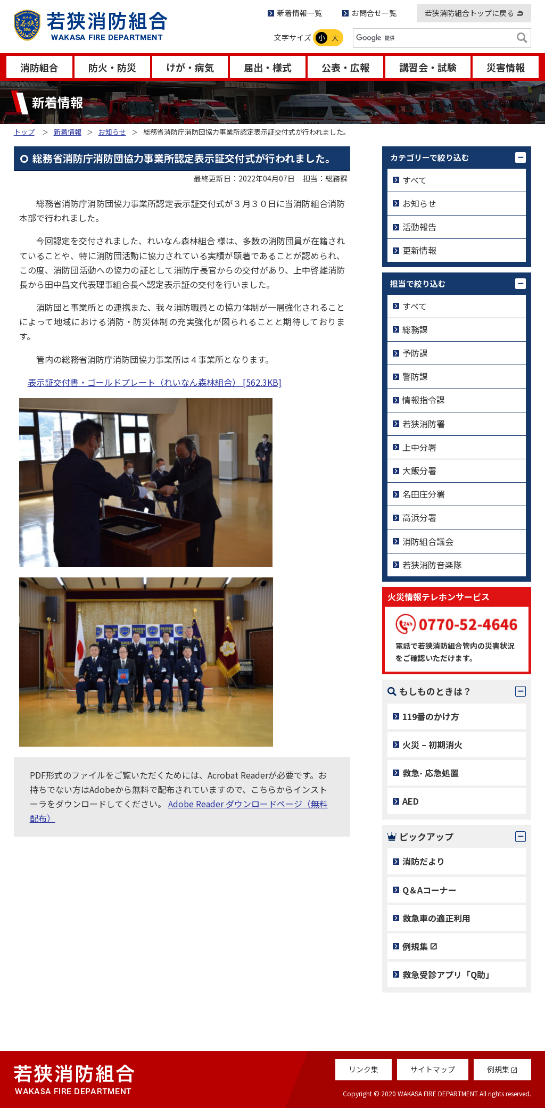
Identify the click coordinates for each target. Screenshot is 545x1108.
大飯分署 (419, 470)
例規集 (415, 946)
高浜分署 (419, 517)
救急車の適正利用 (436, 918)
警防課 (415, 376)
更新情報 (419, 250)
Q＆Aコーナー (429, 889)
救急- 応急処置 (430, 772)
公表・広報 (345, 67)
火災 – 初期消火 (432, 744)
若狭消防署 (423, 423)
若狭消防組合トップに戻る (469, 12)
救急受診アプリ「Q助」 (448, 974)
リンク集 (363, 1069)
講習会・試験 (428, 67)
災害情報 (505, 67)
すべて (414, 179)
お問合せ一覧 (374, 12)
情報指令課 (423, 399)
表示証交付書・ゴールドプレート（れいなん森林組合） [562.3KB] (155, 382)
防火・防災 (112, 67)
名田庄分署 (423, 493)
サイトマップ (432, 1069)
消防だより (423, 861)
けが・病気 (190, 67)
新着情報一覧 (299, 12)
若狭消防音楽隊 (432, 564)
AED (410, 801)
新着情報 (67, 132)
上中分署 (419, 447)
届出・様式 (268, 67)
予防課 (415, 352)
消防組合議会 (427, 541)
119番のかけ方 (430, 716)
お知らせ (112, 132)
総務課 (415, 329)
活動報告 (419, 226)
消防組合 (39, 67)
